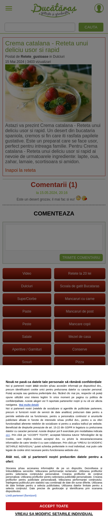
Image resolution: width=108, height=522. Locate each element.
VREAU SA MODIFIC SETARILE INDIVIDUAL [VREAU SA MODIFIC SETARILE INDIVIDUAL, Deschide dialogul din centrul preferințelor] (54, 514)
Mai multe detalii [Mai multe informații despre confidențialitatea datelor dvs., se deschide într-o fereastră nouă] (29, 404)
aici (8, 434)
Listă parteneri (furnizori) (21, 495)
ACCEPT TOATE (54, 506)
